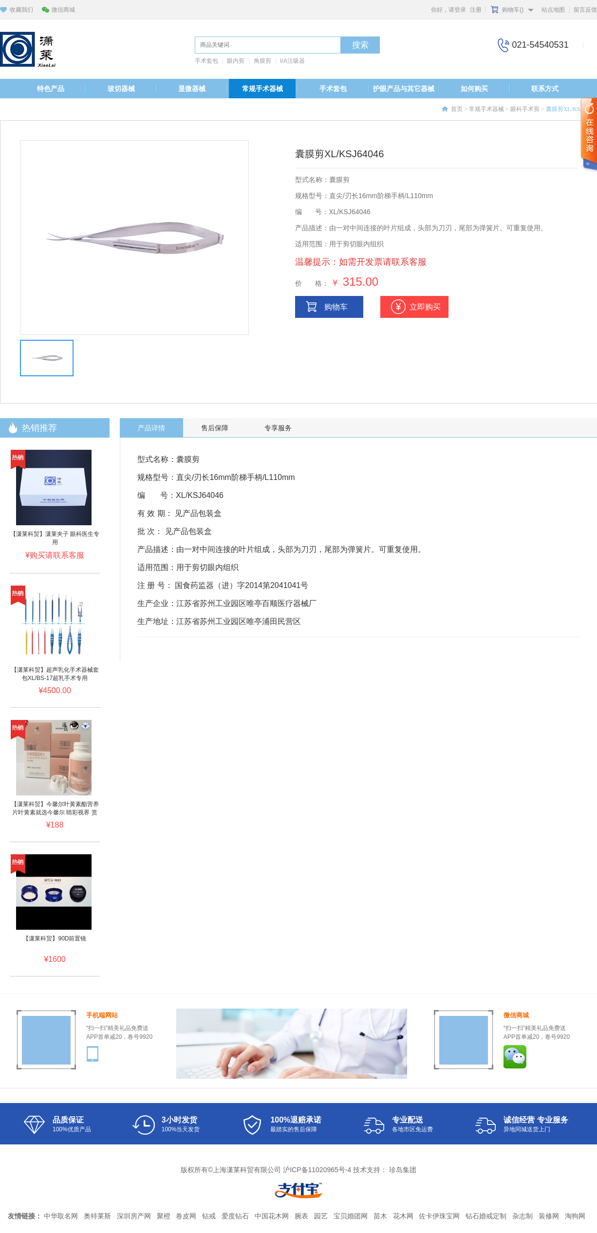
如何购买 (474, 88)
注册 (476, 9)
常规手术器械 (262, 88)
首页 (457, 109)
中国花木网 (272, 1216)
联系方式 (545, 88)
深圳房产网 (134, 1216)
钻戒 (209, 1216)
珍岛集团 (402, 1170)
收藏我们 (21, 9)
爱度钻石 (235, 1216)
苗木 (380, 1216)
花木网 (403, 1216)
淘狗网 (575, 1216)
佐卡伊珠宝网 (439, 1216)
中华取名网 (61, 1216)
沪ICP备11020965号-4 (317, 1170)
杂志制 (522, 1216)
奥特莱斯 (97, 1216)
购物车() (512, 9)
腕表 (301, 1216)
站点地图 (553, 9)
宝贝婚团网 (351, 1216)
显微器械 (191, 88)
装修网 (549, 1216)
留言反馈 (585, 9)
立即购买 (425, 307)
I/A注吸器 (292, 60)
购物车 (336, 307)
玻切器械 (121, 88)
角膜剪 (262, 60)
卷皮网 (186, 1216)
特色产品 (50, 88)
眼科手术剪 (525, 109)
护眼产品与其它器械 (403, 88)
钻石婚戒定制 (486, 1216)
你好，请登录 (448, 9)
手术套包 (206, 60)
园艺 (321, 1216)
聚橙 (163, 1216)
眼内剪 (235, 60)
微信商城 (63, 9)
